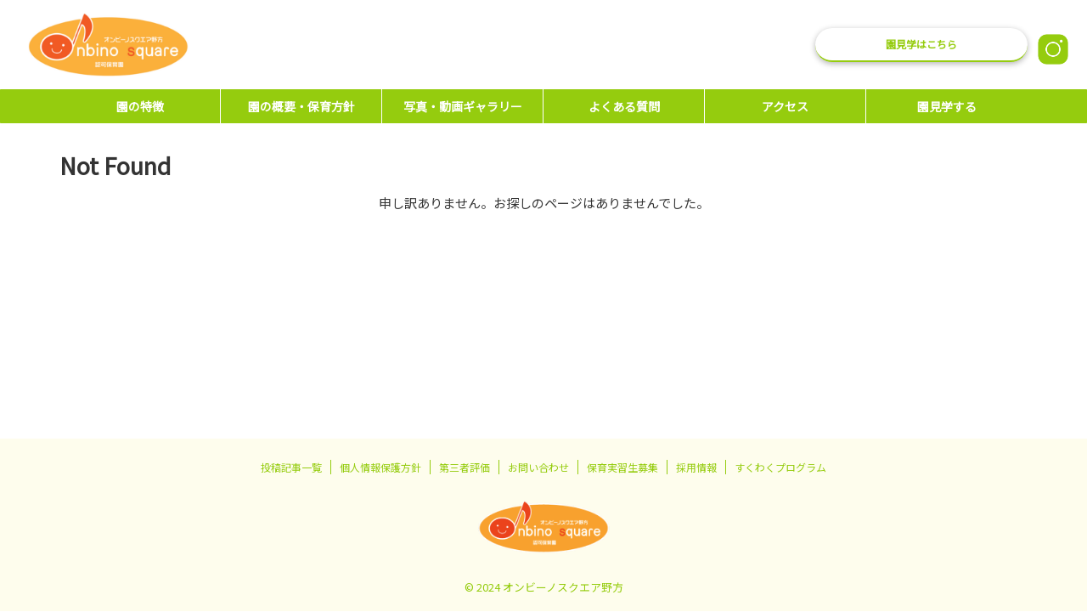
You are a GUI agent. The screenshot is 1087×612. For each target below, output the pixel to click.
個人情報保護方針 (380, 467)
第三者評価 (464, 467)
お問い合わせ (538, 467)
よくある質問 (624, 106)
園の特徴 (140, 106)
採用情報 (696, 467)
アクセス (785, 106)
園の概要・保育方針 (301, 106)
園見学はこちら (921, 44)
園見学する (947, 106)
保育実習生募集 (622, 467)
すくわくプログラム (780, 467)
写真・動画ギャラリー (462, 106)
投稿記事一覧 (291, 467)
